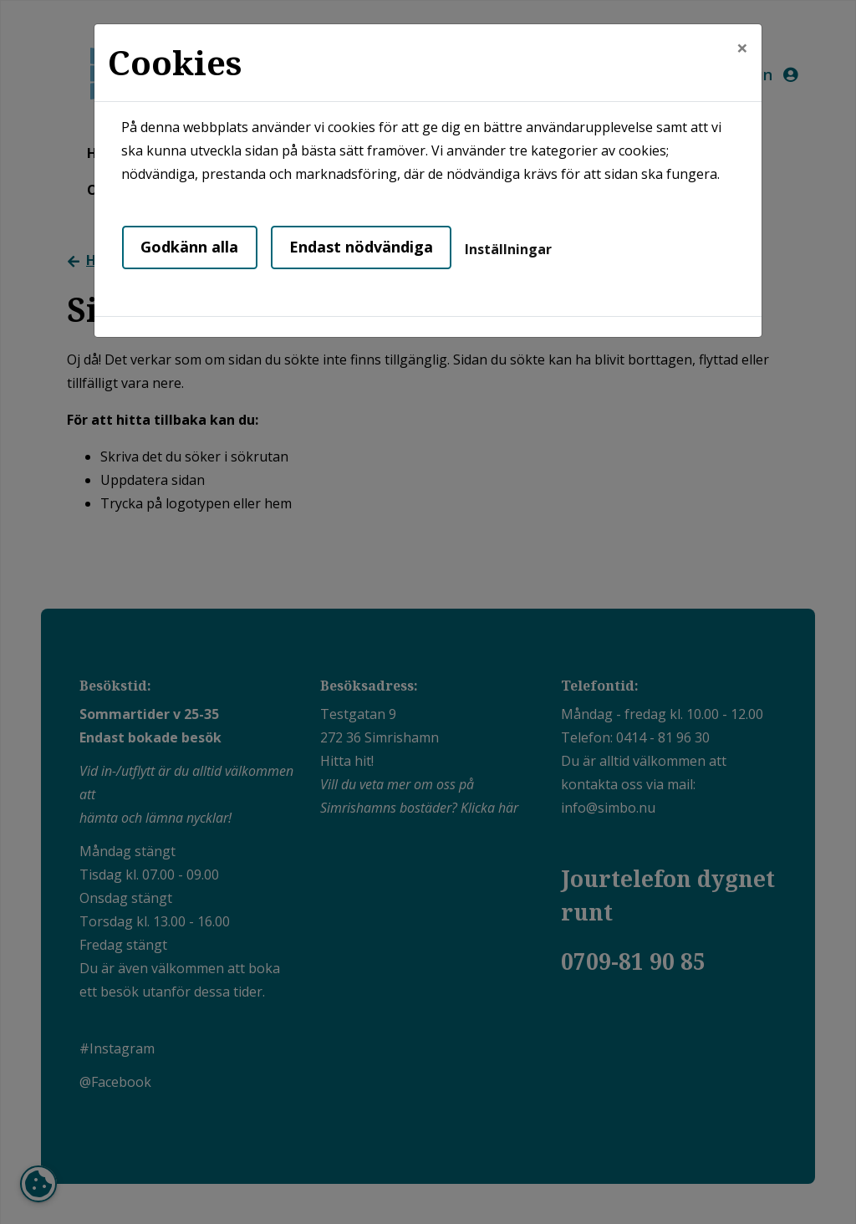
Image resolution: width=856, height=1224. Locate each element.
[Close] (742, 47)
